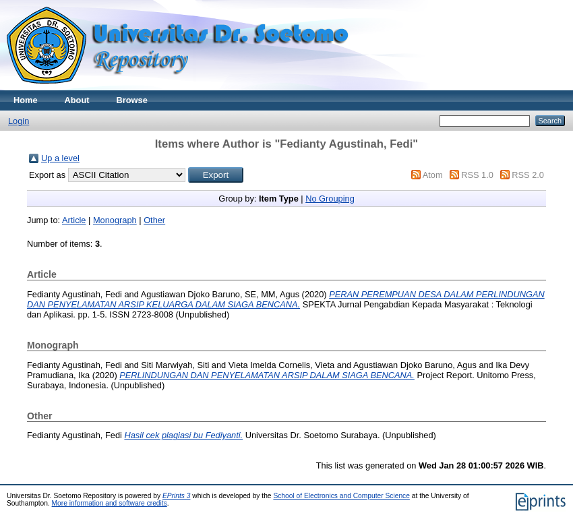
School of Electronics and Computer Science (341, 496)
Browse (132, 100)
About (77, 100)
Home (25, 100)
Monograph (115, 220)
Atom (433, 175)
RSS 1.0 (477, 175)
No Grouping (330, 198)
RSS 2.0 (528, 175)
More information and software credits (109, 503)
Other (154, 220)
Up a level (60, 158)
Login (18, 121)
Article (74, 220)
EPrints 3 (176, 496)
